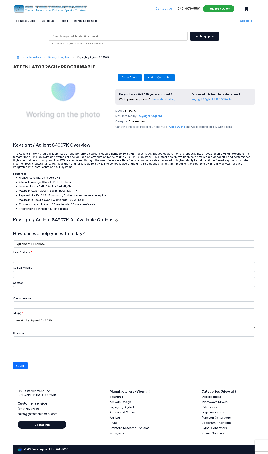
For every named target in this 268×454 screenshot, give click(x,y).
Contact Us (42, 424)
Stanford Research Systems (129, 428)
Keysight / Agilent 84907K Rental (212, 99)
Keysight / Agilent (59, 57)
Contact (18, 282)
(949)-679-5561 (29, 408)
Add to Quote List (159, 77)
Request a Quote (219, 8)
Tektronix (116, 397)
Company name (22, 267)
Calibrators (209, 407)
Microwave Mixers (215, 402)
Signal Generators (214, 428)
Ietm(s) (18, 313)
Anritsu (115, 417)
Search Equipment (204, 36)
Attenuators (34, 57)
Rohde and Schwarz (124, 412)
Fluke (113, 423)
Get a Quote (130, 77)
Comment (19, 333)
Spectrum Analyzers (216, 423)
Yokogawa (117, 433)
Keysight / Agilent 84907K (134, 322)
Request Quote (26, 20)
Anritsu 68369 (95, 43)
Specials (246, 20)
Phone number (22, 298)
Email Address (22, 252)
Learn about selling (163, 99)
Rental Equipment (85, 20)
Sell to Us (48, 20)
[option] (63, 99)
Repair (64, 20)
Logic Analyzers (213, 412)
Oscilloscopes (211, 397)
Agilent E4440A (75, 43)
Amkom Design (120, 402)
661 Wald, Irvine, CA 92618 (37, 395)
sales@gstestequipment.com (37, 414)
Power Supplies (213, 433)
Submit (20, 366)
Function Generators (216, 417)
